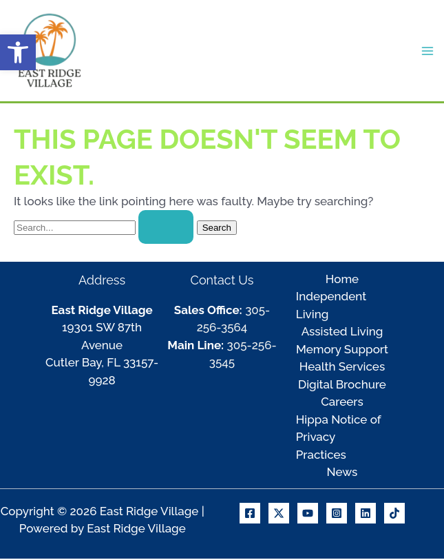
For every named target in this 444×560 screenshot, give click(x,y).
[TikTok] (394, 514)
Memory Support (342, 350)
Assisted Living (342, 333)
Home (342, 280)
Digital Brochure (342, 386)
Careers (342, 404)
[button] (18, 52)
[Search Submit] (165, 229)
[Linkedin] (365, 514)
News (342, 474)
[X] (278, 514)
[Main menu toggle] (428, 51)
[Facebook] (250, 514)
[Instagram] (336, 514)
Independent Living (331, 307)
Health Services (342, 368)
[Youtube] (307, 514)
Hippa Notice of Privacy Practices (338, 438)
